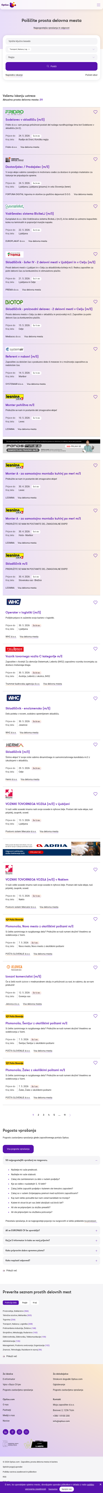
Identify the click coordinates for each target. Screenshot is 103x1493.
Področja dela (11, 1302)
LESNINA (10, 429)
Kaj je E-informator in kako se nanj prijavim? (28, 1240)
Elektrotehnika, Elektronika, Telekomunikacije (22, 1337)
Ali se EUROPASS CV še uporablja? (23, 1230)
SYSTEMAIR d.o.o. (15, 384)
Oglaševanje (59, 1384)
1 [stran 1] (33, 1114)
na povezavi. (90, 1221)
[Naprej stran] (70, 1115)
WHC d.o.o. (11, 636)
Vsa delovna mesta (30, 147)
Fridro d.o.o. (11, 147)
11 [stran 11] (65, 1114)
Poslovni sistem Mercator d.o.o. (21, 831)
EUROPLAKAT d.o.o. (15, 241)
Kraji (35, 1302)
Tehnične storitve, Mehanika (15, 1315)
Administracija (9, 1341)
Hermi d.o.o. (11, 779)
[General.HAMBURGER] (98, 5)
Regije (24, 1302)
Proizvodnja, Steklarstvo (13, 1311)
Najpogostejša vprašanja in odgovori (51, 28)
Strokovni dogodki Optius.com (67, 1379)
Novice (6, 1420)
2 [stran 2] (38, 1114)
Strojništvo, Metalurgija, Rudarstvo (17, 1332)
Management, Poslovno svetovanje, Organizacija (23, 1345)
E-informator (9, 1379)
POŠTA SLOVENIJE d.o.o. (18, 954)
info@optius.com (61, 1421)
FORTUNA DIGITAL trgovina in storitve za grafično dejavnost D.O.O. (38, 194)
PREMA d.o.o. (12, 289)
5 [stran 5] (54, 1114)
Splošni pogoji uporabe (12, 1467)
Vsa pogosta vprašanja (18, 1149)
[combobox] (51, 49)
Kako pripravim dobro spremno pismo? (25, 1250)
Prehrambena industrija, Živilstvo (17, 1328)
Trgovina (6, 1320)
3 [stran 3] (43, 1114)
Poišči (52, 66)
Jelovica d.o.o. (13, 1004)
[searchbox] (51, 57)
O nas (5, 1404)
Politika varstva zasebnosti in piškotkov (20, 1472)
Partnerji (7, 1410)
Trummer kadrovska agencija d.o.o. (23, 684)
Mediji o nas (9, 1415)
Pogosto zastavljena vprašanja (18, 1390)
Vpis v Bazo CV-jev (12, 1384)
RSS (4, 1477)
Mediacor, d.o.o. (13, 336)
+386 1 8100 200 (61, 1415)
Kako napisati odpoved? (18, 1260)
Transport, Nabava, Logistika (15, 1324)
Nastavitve (53, 1489)
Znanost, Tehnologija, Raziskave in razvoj (20, 1350)
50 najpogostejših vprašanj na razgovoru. (27, 1160)
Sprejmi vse (67, 1489)
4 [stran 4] (48, 1114)
